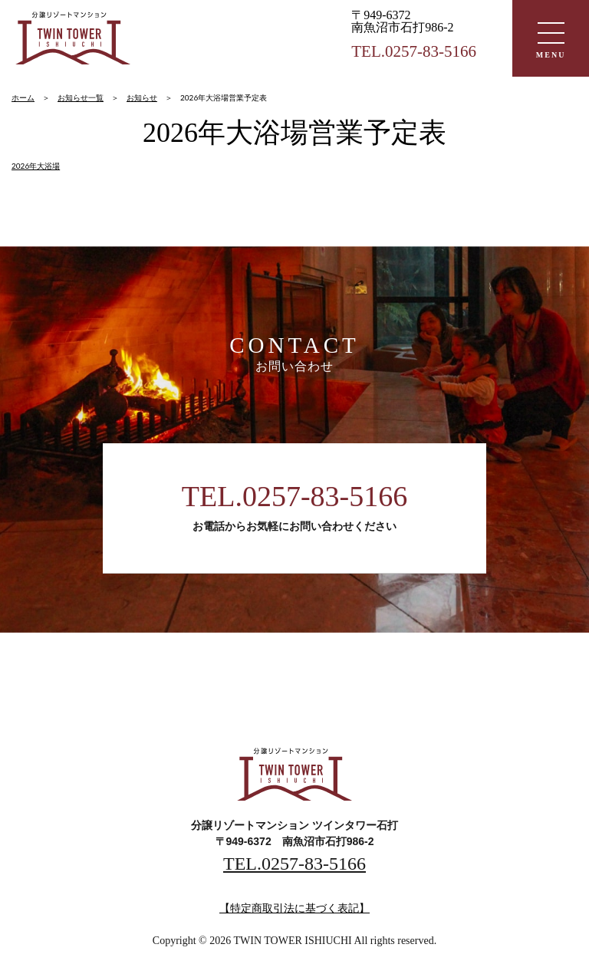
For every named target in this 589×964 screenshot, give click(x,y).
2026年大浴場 (36, 165)
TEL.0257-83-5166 (294, 496)
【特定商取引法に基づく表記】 (294, 908)
